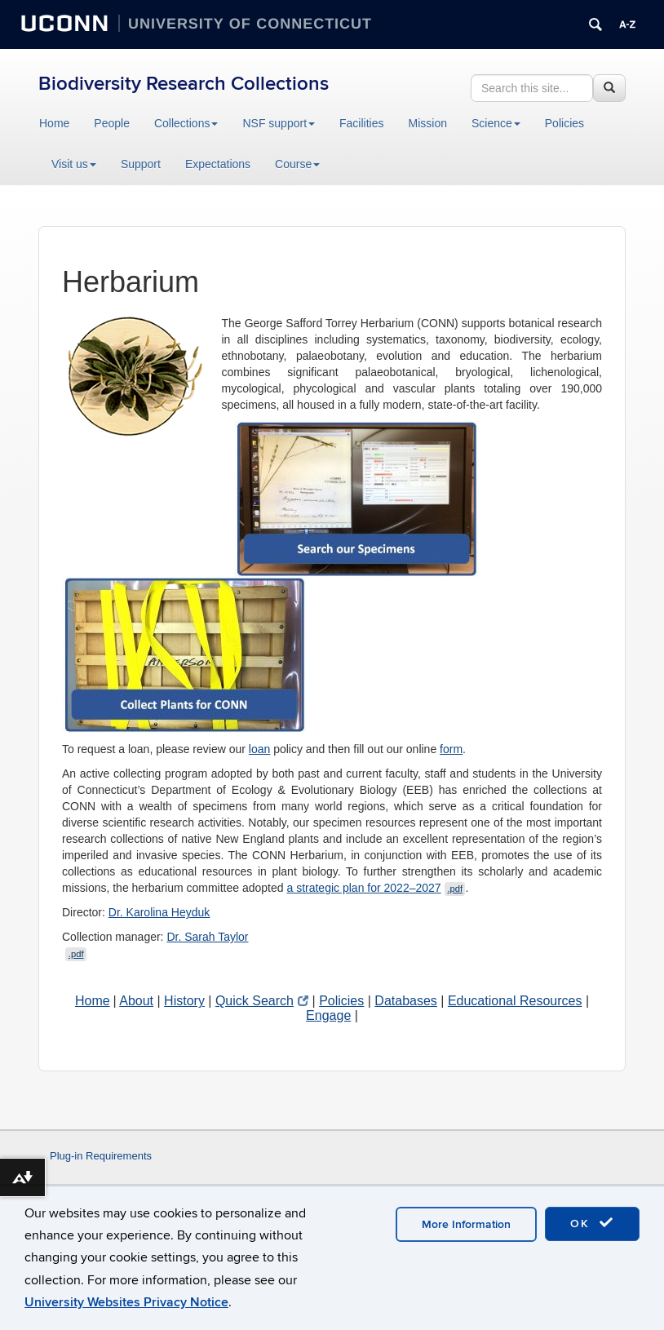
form (451, 749)
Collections (186, 123)
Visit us (73, 164)
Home (54, 123)
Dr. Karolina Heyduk (159, 912)
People (112, 123)
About (136, 1001)
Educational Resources (515, 1001)
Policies (564, 123)
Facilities (361, 123)
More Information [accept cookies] (466, 1224)
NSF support (278, 123)
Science (495, 123)
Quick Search (261, 1001)
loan (259, 749)
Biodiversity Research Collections (183, 83)
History (184, 1001)
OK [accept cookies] (592, 1223)
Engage (328, 1015)
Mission (428, 123)
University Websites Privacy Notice (126, 1302)
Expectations (217, 164)
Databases (405, 1001)
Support (141, 164)
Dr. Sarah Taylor (207, 936)
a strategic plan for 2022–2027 (375, 887)
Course (297, 164)
